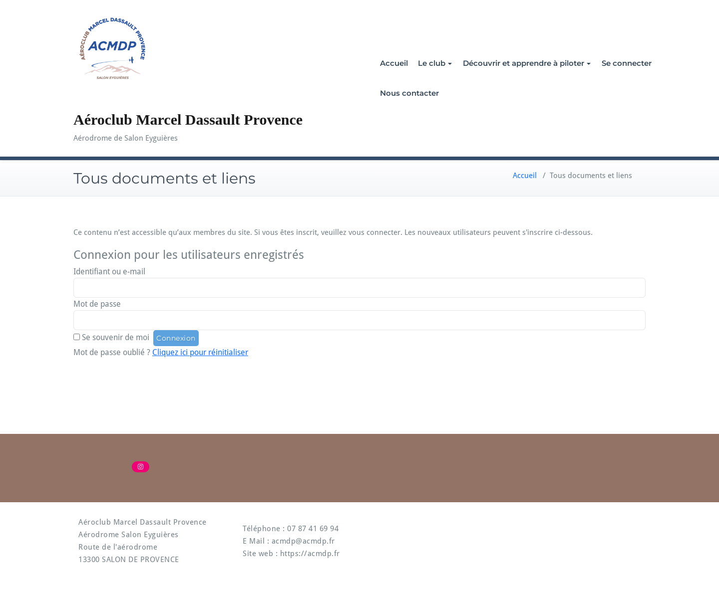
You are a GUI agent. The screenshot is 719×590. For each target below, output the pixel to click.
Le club (435, 63)
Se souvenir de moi (115, 337)
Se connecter (627, 63)
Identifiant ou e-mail (109, 271)
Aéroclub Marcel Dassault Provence (188, 119)
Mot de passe (97, 304)
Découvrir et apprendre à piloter (527, 63)
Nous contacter (409, 93)
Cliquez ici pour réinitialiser (200, 352)
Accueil (394, 63)
